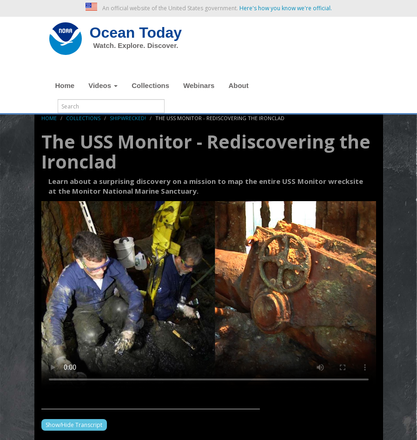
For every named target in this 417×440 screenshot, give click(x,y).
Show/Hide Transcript (74, 425)
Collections (150, 85)
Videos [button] (103, 85)
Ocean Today (136, 32)
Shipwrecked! (128, 118)
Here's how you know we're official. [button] (285, 8)
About (238, 85)
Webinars (198, 85)
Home (65, 85)
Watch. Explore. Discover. (136, 45)
